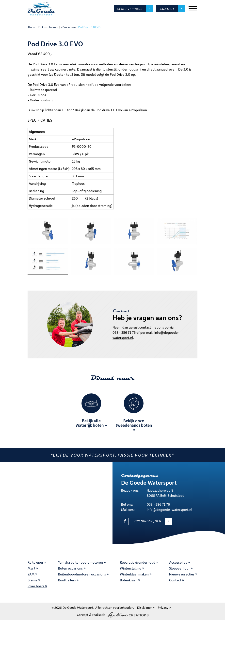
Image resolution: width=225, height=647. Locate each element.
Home (31, 27)
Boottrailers (67, 580)
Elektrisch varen (48, 27)
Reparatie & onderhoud (137, 562)
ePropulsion (68, 27)
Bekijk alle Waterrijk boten (90, 423)
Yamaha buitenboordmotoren (80, 562)
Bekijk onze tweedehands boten (134, 423)
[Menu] (192, 9)
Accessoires (178, 562)
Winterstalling (130, 568)
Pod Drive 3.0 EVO (89, 27)
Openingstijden (147, 521)
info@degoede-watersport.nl (169, 509)
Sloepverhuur (130, 9)
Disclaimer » (146, 607)
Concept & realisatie (112, 615)
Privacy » (164, 607)
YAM (31, 574)
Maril (31, 568)
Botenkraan (128, 580)
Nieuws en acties (181, 574)
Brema (32, 580)
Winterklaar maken (134, 574)
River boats (36, 586)
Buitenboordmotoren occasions (82, 574)
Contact (175, 580)
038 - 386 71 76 (124, 332)
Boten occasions (70, 568)
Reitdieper (35, 562)
